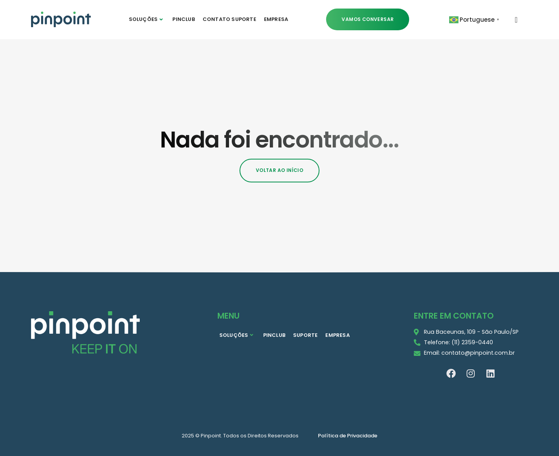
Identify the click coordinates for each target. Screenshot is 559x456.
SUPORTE (305, 335)
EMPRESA (276, 19)
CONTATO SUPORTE (229, 19)
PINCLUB (183, 19)
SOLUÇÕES (146, 19)
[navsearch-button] (516, 19)
